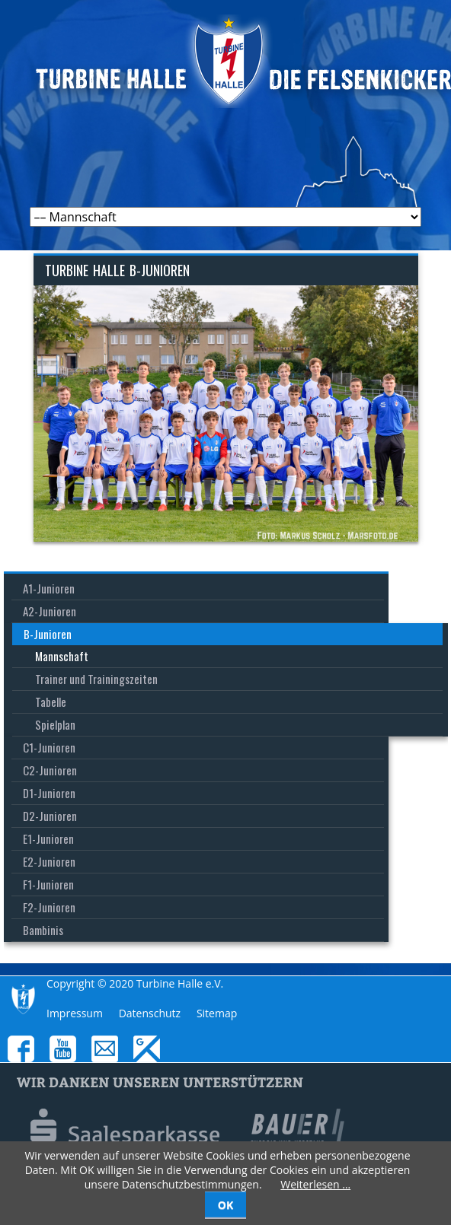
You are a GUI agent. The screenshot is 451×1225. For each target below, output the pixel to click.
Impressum (74, 1013)
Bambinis (43, 929)
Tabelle (50, 701)
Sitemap (217, 1013)
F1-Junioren (48, 884)
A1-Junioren (49, 588)
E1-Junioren (48, 838)
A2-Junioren (49, 611)
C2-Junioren (50, 770)
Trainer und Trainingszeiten (96, 678)
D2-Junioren (50, 815)
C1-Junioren (49, 747)
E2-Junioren (49, 861)
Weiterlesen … (315, 1184)
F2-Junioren (49, 907)
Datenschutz (150, 1013)
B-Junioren (48, 633)
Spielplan (55, 724)
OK (225, 1205)
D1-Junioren (49, 792)
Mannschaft (61, 656)
